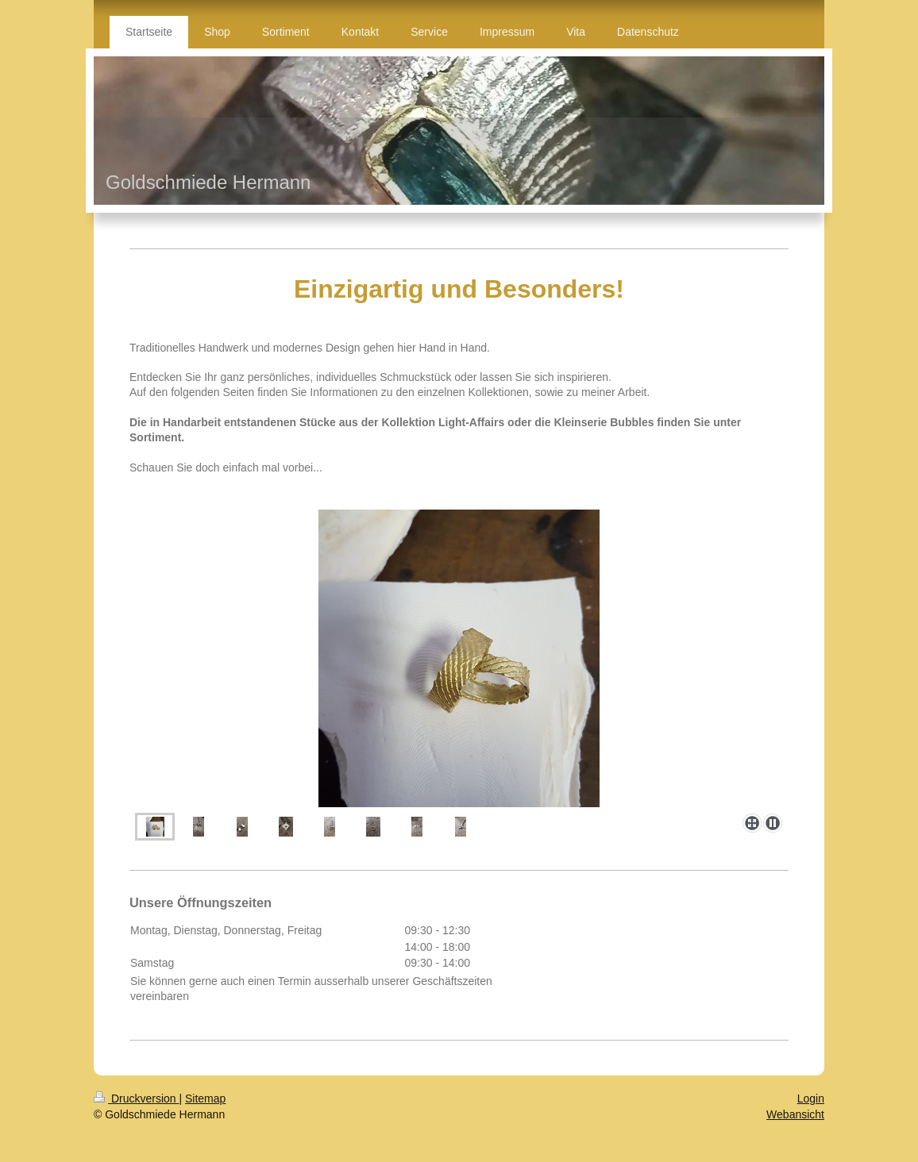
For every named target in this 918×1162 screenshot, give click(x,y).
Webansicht (795, 1114)
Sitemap (205, 1098)
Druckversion (136, 1098)
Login (810, 1098)
